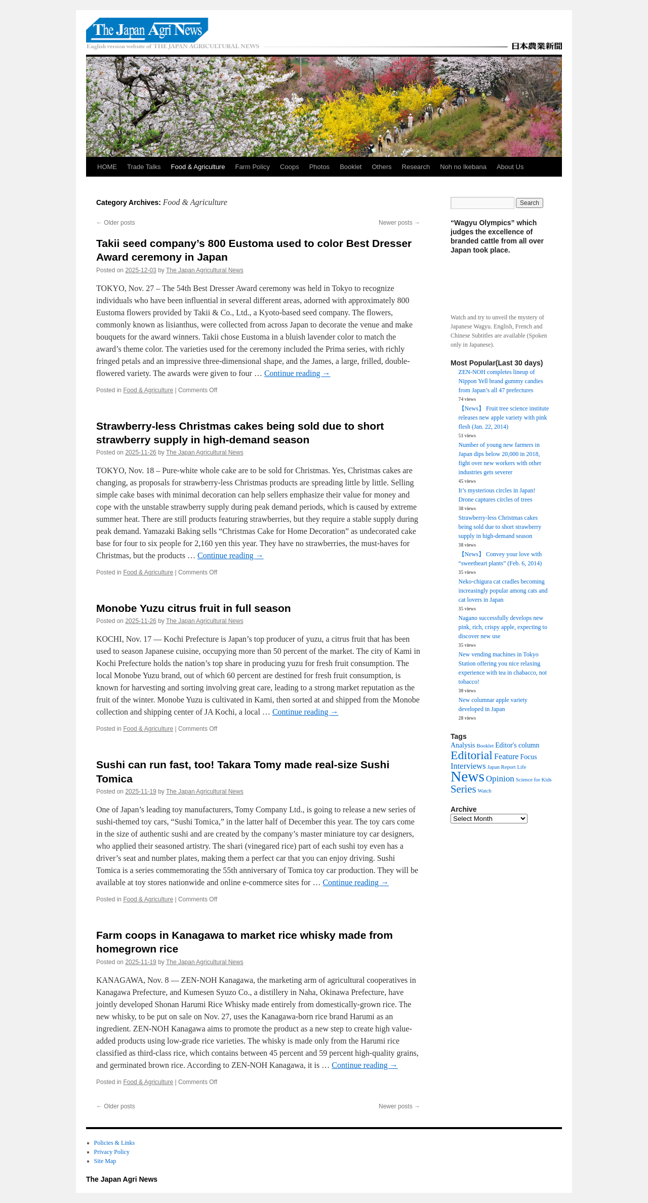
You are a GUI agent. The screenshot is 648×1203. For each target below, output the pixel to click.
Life (521, 767)
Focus (528, 757)
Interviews (468, 766)
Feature (506, 756)
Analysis (463, 745)
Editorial (472, 755)
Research (416, 167)
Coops (289, 167)
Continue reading (297, 373)
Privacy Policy (112, 1151)
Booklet (350, 167)
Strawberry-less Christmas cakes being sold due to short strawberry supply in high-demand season (500, 527)
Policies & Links (114, 1142)
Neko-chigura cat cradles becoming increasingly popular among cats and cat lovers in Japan (503, 590)
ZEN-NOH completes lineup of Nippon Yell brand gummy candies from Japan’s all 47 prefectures (501, 381)
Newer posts (399, 222)
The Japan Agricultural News (205, 270)
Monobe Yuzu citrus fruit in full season (193, 608)
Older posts (115, 222)
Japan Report (502, 767)
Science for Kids (534, 779)
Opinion (500, 778)
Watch (485, 791)
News (467, 776)
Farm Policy (252, 167)
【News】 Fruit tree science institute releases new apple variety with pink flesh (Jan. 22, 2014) (504, 417)
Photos (319, 167)
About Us (510, 167)
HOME (107, 167)
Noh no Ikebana (463, 167)
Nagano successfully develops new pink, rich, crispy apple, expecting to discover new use (503, 627)
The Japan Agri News (121, 1179)
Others (382, 167)
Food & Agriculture (198, 167)
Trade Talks (143, 167)
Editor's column (517, 745)
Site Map (105, 1161)
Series (463, 789)
